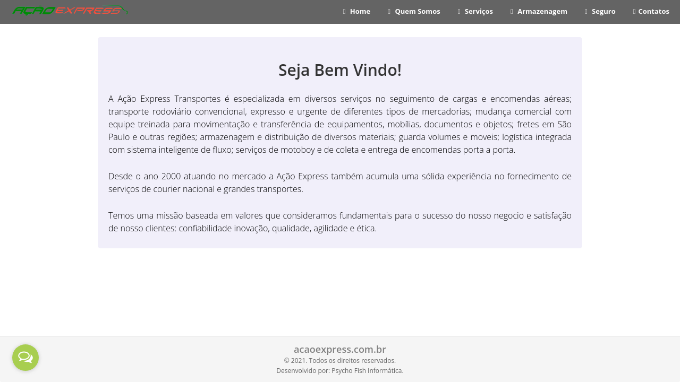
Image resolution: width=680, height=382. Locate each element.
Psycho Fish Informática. (367, 370)
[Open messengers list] (25, 357)
